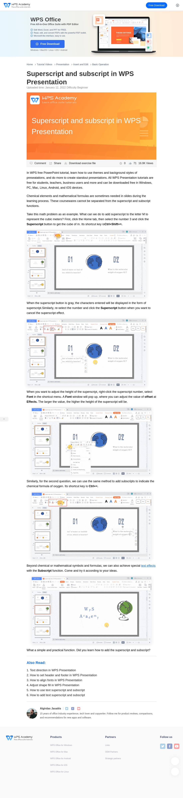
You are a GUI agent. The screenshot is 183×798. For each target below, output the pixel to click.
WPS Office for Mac (59, 752)
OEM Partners (111, 752)
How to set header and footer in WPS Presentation (62, 675)
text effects (148, 565)
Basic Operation (100, 64)
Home (30, 64)
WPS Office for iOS (58, 765)
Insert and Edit (80, 64)
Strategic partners (113, 758)
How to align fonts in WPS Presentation (54, 680)
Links (107, 745)
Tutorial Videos (44, 64)
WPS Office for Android (60, 758)
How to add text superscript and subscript (56, 695)
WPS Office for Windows (61, 745)
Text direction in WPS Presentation (51, 670)
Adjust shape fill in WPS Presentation (53, 685)
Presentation (62, 64)
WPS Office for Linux (59, 772)
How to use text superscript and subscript (56, 690)
